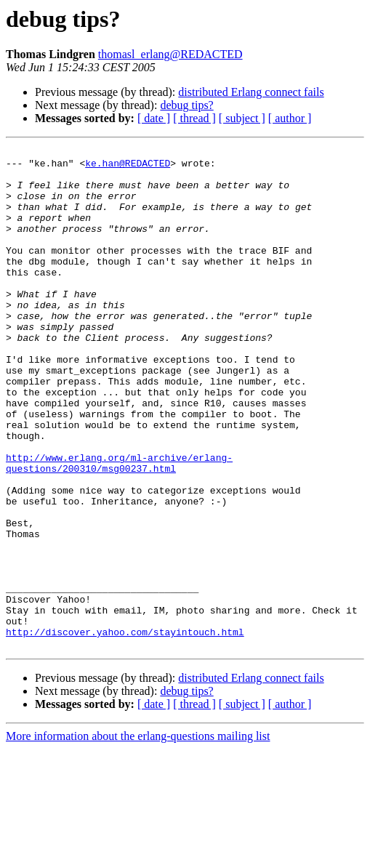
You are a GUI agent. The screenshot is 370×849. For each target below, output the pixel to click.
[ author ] (290, 118)
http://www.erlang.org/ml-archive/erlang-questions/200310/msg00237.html (119, 527)
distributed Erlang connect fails (250, 92)
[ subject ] (242, 118)
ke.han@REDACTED (127, 167)
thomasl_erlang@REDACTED (170, 54)
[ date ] (153, 118)
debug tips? (186, 105)
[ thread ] (194, 118)
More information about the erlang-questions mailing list (138, 836)
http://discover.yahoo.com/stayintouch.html (125, 729)
